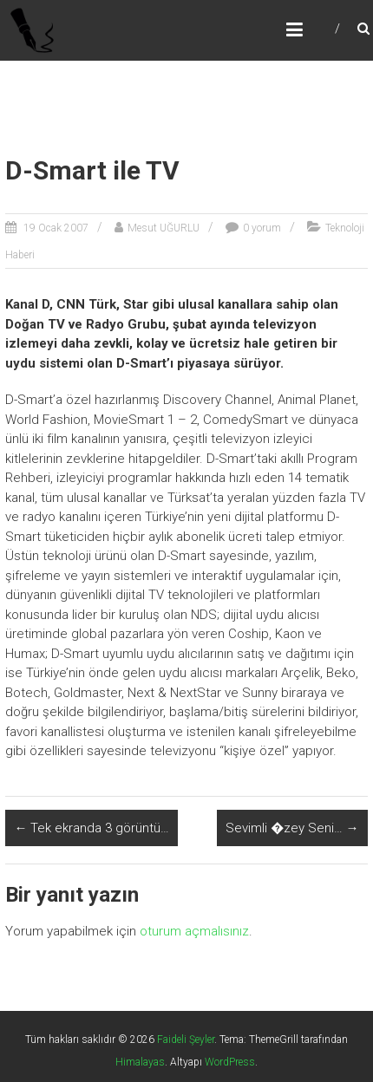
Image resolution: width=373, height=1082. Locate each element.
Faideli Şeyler (185, 1039)
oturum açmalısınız (194, 931)
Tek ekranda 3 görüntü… (91, 828)
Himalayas (140, 1062)
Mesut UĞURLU (164, 228)
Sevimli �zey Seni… (292, 828)
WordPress (230, 1062)
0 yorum (262, 228)
